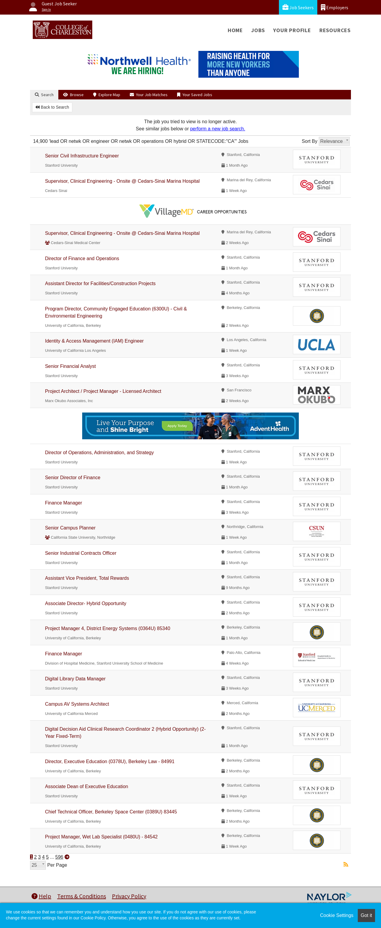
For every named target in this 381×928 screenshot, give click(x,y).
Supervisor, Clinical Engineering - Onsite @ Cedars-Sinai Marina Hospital (122, 181)
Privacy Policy (129, 896)
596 (59, 857)
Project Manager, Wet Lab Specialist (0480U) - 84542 (101, 836)
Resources (335, 30)
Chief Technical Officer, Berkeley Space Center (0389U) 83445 (111, 811)
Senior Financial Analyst (70, 366)
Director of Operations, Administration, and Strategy (99, 452)
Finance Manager (63, 502)
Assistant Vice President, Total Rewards (87, 578)
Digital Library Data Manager (75, 678)
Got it (366, 915)
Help (41, 896)
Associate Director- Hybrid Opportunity (85, 603)
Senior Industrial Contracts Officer (80, 553)
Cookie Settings (336, 915)
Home (235, 30)
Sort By (309, 141)
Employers (334, 7)
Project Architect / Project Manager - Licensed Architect (103, 391)
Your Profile (292, 30)
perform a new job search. (217, 128)
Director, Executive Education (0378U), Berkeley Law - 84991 (109, 761)
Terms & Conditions (81, 896)
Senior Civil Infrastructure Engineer (82, 155)
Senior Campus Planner (70, 527)
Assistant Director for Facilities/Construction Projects (100, 283)
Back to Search (52, 107)
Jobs (258, 30)
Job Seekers (298, 7)
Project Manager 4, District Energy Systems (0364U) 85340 (107, 628)
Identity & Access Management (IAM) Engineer (94, 340)
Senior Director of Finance (72, 477)
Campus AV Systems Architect (77, 704)
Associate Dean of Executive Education (86, 786)
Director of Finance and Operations (82, 258)
